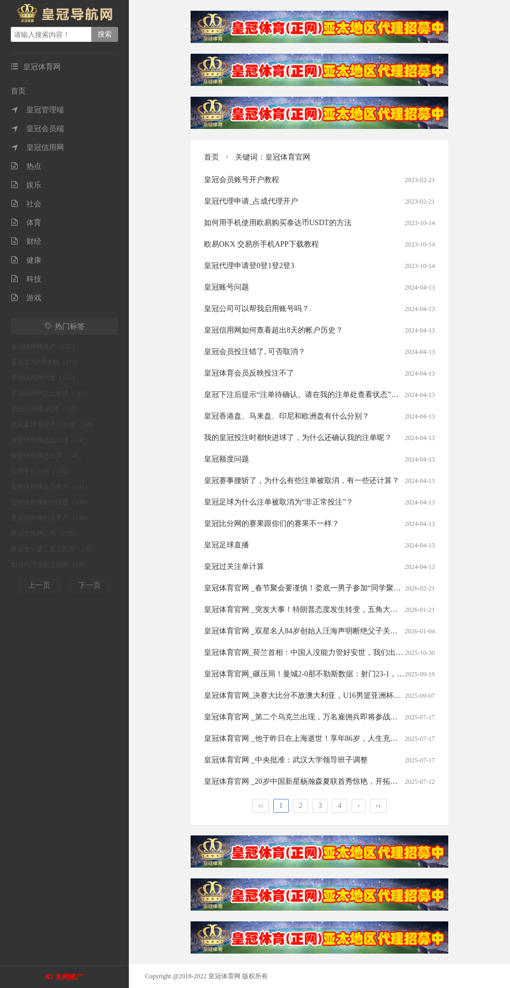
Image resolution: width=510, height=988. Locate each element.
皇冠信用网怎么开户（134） (51, 518)
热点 (26, 166)
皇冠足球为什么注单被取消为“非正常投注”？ (278, 502)
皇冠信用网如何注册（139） (51, 502)
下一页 (89, 585)
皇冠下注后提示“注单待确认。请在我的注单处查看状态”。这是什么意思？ (327, 395)
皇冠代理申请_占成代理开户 (251, 201)
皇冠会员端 (37, 129)
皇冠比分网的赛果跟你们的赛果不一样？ (271, 524)
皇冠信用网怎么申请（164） (51, 393)
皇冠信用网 (37, 147)
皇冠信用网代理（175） (44, 377)
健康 (26, 260)
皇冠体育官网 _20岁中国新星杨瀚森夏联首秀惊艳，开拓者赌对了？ (316, 781)
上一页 (39, 585)
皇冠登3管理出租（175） (46, 362)
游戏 (26, 298)
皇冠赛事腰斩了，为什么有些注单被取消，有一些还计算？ (301, 481)
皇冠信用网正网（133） (44, 533)
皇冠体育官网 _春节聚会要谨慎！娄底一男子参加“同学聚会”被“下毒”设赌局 (330, 588)
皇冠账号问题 (226, 287)
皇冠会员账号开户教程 (241, 180)
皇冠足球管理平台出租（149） (54, 424)
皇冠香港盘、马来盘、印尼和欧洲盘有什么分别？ (286, 416)
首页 (18, 91)
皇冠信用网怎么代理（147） (51, 440)
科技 (26, 279)
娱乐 (26, 185)
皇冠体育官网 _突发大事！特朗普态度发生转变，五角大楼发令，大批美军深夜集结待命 (350, 609)
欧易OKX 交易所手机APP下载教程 (261, 244)
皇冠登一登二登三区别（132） (54, 549)
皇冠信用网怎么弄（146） (48, 455)
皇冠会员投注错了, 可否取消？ (254, 352)
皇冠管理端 (37, 110)
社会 (26, 204)
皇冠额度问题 (226, 459)
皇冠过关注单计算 (234, 566)
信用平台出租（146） (41, 471)
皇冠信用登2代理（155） (46, 409)
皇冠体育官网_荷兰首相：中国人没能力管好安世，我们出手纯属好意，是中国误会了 (345, 652)
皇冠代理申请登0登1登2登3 (249, 266)
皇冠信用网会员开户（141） (51, 487)
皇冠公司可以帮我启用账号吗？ (256, 309)
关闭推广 (69, 977)
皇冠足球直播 (226, 545)
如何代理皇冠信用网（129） (51, 564)
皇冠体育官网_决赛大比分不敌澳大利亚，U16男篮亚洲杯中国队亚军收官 (325, 695)
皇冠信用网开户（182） (44, 346)
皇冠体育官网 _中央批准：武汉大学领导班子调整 (286, 760)
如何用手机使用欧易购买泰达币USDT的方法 (278, 223)
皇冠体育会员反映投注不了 (249, 373)
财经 (26, 241)
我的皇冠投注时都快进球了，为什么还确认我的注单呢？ (298, 438)
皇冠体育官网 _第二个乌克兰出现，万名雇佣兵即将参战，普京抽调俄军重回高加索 (342, 717)
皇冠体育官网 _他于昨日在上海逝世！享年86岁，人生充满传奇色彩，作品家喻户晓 (342, 738)
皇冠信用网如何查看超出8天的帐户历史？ (273, 330)
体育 (26, 223)
